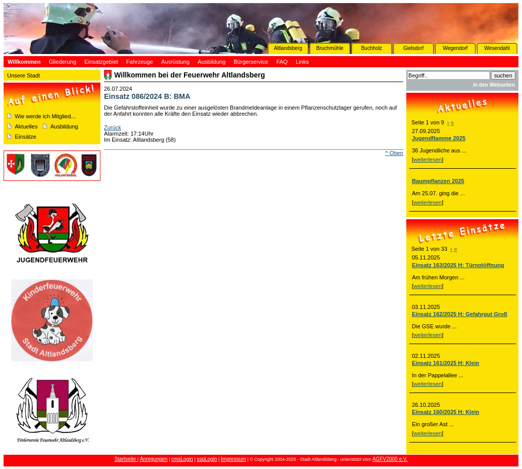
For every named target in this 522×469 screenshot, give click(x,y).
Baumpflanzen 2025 (438, 181)
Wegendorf (455, 48)
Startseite (125, 459)
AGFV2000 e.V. (389, 459)
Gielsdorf (413, 48)
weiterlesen (427, 160)
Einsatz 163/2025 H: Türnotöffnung (458, 265)
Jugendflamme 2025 (438, 138)
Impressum (233, 459)
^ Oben (394, 153)
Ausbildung (64, 126)
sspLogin (207, 459)
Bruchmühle (329, 48)
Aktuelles (26, 126)
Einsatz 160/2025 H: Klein (445, 412)
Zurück (112, 127)
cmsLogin (182, 459)
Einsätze (25, 137)
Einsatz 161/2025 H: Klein (445, 363)
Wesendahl (497, 48)
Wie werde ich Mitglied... (45, 116)
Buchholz (371, 48)
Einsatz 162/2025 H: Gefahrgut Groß (459, 314)
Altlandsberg (288, 48)
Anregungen (154, 459)
